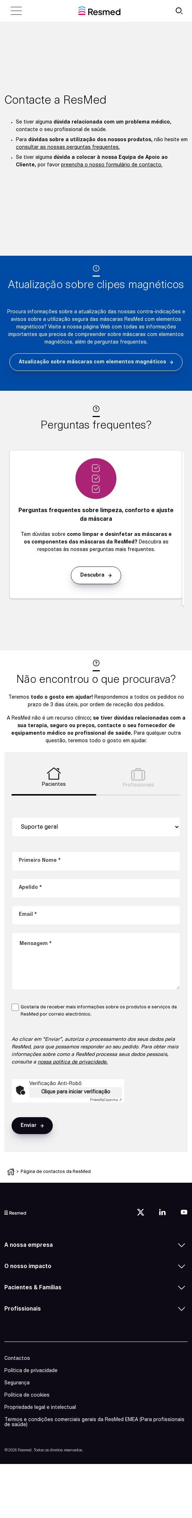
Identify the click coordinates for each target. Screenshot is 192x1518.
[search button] (179, 10)
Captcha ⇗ (106, 1100)
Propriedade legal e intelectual (40, 1407)
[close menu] (16, 11)
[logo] (15, 1212)
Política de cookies (27, 1395)
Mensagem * (36, 943)
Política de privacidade (30, 1371)
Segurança (17, 1383)
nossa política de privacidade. (73, 1062)
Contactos (17, 1358)
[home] (99, 10)
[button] (96, 362)
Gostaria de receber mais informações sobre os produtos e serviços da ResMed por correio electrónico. (99, 1010)
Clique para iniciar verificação (75, 1092)
